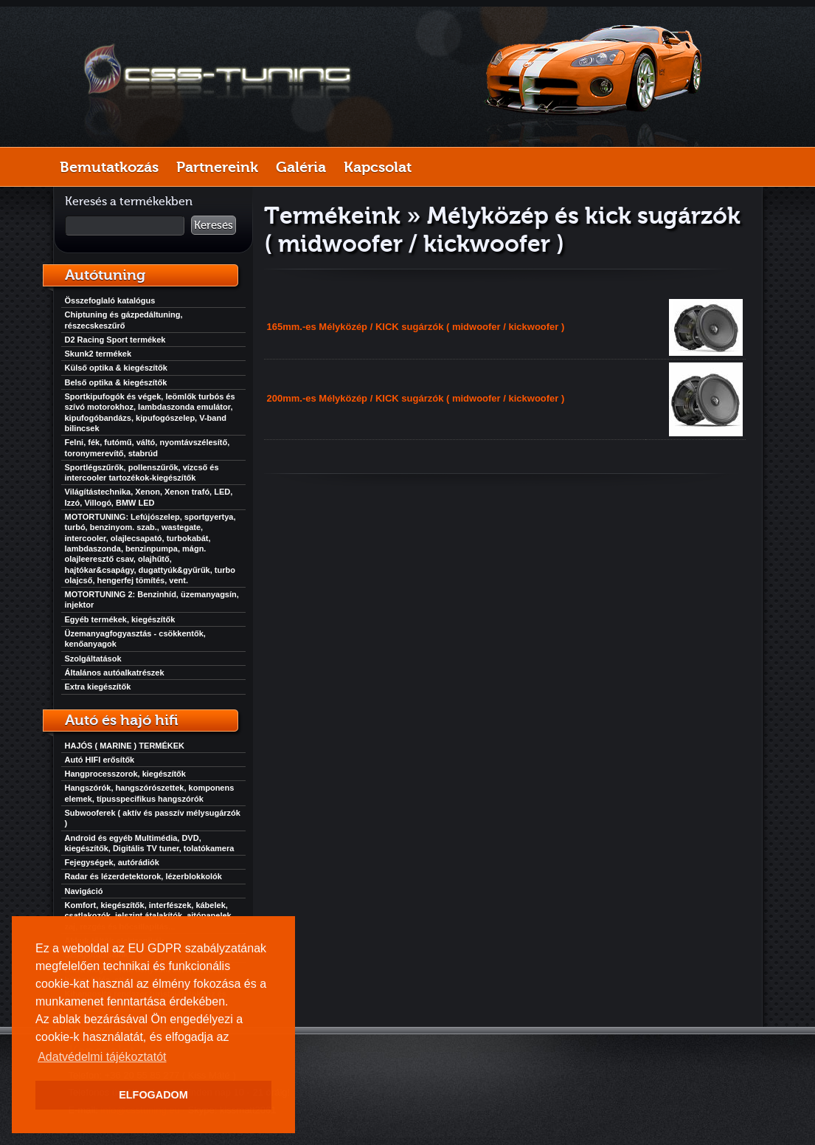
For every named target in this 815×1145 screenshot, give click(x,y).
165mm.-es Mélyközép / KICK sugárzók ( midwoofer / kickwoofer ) (416, 326)
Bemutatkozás (109, 167)
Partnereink (217, 167)
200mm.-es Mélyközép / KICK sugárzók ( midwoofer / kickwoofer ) (416, 398)
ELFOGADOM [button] (153, 1095)
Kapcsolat (378, 167)
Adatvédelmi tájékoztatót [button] (102, 1057)
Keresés (213, 225)
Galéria (301, 167)
